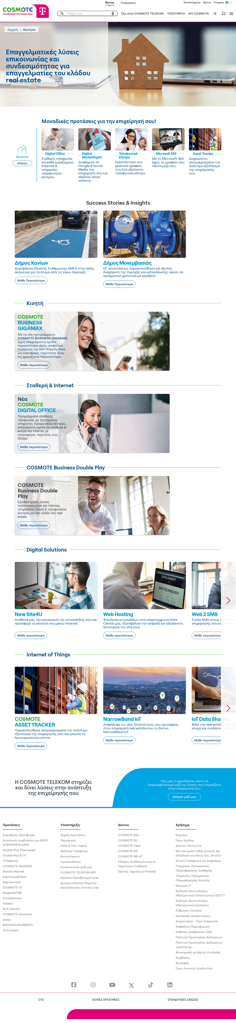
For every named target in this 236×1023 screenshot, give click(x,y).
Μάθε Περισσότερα (31, 280)
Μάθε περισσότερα (34, 365)
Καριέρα (181, 835)
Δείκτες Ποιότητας (189, 845)
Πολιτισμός (11, 930)
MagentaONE (12, 893)
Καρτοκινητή (12, 882)
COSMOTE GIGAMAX (17, 866)
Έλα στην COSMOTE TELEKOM (142, 13)
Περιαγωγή (68, 840)
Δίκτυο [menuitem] (123, 825)
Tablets (8, 903)
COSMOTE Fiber (129, 845)
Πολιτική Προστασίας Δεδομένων (199, 937)
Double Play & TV (14, 855)
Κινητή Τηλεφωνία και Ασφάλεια (198, 861)
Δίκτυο (207, 2)
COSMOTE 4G (128, 851)
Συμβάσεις (183, 957)
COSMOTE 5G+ (128, 835)
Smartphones (12, 898)
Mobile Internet (13, 871)
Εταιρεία (219, 2)
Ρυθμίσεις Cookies (189, 910)
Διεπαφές (182, 963)
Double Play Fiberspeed (19, 850)
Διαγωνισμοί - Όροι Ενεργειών (197, 921)
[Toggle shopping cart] (225, 13)
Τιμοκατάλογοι (70, 861)
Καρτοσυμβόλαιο (15, 877)
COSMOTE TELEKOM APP (78, 872)
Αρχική (12, 29)
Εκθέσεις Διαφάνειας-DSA (194, 932)
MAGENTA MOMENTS (18, 925)
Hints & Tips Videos (73, 845)
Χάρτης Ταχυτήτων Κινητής (137, 871)
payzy (7, 919)
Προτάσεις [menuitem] (11, 825)
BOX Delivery (11, 909)
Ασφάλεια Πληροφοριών (193, 926)
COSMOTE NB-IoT (130, 856)
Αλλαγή (22, 163)
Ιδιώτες (109, 2)
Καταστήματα (192, 2)
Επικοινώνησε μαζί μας (76, 867)
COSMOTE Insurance (17, 914)
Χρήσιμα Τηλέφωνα (74, 851)
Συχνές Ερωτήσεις (73, 835)
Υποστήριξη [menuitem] (70, 825)
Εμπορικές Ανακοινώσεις (193, 916)
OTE (41, 999)
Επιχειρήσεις (128, 2)
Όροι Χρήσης (185, 840)
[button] (215, 13)
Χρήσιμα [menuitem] (183, 825)
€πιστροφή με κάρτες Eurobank (198, 952)
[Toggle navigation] (230, 13)
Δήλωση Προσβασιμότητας (79, 877)
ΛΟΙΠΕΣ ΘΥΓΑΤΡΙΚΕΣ (105, 999)
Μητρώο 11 (183, 885)
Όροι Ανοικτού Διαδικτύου (194, 968)
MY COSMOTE (199, 13)
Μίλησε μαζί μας (184, 797)
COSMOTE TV (12, 887)
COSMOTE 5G (128, 840)
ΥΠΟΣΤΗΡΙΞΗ (176, 13)
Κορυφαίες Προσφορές (19, 835)
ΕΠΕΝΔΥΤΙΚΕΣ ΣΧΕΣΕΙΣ (183, 999)
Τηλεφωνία (10, 861)
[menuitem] (73, 984)
